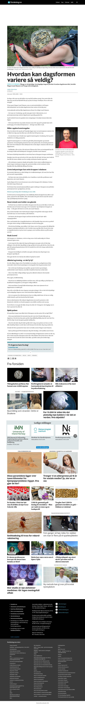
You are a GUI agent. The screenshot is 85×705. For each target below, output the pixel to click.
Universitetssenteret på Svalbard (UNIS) (66, 689)
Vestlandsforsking (62, 691)
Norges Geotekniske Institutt (40, 675)
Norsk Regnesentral (38, 686)
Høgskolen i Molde (14, 670)
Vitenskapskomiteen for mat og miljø (66, 697)
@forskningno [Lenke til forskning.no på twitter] (62, 604)
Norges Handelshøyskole (39, 677)
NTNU (35, 653)
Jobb (72, 2)
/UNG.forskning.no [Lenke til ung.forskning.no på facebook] (63, 609)
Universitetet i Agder (62, 678)
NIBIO (11, 692)
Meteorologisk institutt (15, 689)
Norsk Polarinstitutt (38, 684)
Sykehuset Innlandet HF (63, 670)
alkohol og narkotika (14, 355)
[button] (75, 436)
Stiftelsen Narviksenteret (63, 667)
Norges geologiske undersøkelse (41, 681)
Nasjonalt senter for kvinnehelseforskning (43, 664)
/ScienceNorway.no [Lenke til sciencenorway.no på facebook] (63, 612)
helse (24, 355)
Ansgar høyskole (13, 645)
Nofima (35, 669)
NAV (11, 691)
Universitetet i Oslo (62, 683)
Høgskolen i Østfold (14, 672)
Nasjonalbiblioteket (38, 655)
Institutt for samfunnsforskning (17, 680)
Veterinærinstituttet (62, 693)
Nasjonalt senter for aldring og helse (41, 660)
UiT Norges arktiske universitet (64, 676)
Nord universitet (37, 671)
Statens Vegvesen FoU (62, 665)
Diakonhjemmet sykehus (15, 651)
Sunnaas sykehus (61, 668)
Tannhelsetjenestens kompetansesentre (66, 672)
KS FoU (11, 682)
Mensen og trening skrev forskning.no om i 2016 (21, 192)
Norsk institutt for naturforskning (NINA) (43, 692)
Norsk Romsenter (37, 688)
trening (34, 355)
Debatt (58, 2)
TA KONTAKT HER (13, 347)
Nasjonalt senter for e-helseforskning (42, 662)
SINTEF (59, 656)
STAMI (59, 663)
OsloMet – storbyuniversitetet (40, 696)
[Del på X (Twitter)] (11, 358)
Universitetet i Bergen (62, 680)
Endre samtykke (15, 637)
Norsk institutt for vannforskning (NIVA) (42, 694)
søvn (29, 355)
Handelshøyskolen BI (14, 667)
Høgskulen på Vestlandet (15, 676)
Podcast (67, 2)
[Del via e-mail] (15, 358)
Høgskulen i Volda (13, 674)
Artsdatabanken (13, 649)
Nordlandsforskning (38, 673)
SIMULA (59, 654)
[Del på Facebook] (8, 358)
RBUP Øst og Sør (61, 649)
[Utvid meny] (77, 2)
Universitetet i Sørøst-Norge (64, 687)
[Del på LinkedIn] (13, 358)
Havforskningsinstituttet (15, 668)
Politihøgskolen (61, 645)
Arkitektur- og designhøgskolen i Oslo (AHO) (19, 647)
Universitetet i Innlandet (63, 682)
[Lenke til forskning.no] (30, 1)
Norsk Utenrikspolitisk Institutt (40, 690)
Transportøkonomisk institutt (64, 674)
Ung (62, 2)
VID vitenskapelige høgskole (64, 695)
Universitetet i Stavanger (63, 685)
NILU (11, 698)
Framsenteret (13, 663)
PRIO (59, 647)
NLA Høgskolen (37, 645)
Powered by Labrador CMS (42, 703)
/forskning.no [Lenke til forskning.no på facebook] (62, 606)
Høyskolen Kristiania (14, 678)
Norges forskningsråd (38, 679)
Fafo (11, 656)
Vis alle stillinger (42, 447)
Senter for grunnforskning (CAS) (65, 658)
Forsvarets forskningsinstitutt (16, 661)
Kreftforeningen (13, 683)
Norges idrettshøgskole (39, 683)
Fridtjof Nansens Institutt (15, 665)
